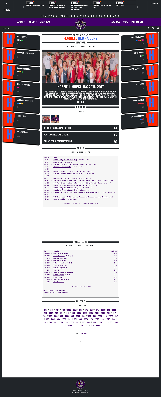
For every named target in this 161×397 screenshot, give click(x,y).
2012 (51, 313)
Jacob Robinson (59, 280)
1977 (97, 319)
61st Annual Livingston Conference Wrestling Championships (77, 183)
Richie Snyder (58, 275)
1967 (77, 322)
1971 (55, 322)
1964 (94, 322)
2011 (56, 313)
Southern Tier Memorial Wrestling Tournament (57, 6)
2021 (75, 310)
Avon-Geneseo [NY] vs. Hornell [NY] (67, 178)
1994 (78, 316)
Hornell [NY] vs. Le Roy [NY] (65, 160)
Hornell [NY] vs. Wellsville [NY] (66, 188)
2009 (67, 313)
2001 (114, 313)
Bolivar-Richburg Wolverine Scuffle (67, 174)
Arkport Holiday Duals (62, 167)
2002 (108, 313)
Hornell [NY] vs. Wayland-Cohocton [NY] (69, 185)
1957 (75, 325)
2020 (80, 310)
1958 (70, 325)
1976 (102, 319)
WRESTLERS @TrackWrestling (58, 141)
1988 (111, 316)
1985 (53, 319)
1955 (86, 325)
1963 (100, 322)
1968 (72, 322)
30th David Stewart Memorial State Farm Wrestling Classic (77, 181)
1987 (116, 316)
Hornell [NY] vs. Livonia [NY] (65, 190)
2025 (51, 310)
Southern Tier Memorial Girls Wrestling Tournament (79, 7)
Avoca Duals (57, 162)
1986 (47, 319)
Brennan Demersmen (25, 53)
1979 (86, 319)
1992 (89, 316)
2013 (45, 313)
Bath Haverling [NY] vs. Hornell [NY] (68, 165)
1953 (98, 325)
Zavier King (21, 116)
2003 (103, 313)
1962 (105, 322)
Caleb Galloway (59, 256)
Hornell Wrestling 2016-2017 (80, 87)
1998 (56, 316)
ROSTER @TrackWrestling (56, 135)
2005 (91, 313)
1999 (50, 316)
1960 (116, 322)
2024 (57, 310)
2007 (79, 313)
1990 (100, 316)
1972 (50, 322)
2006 (85, 313)
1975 (108, 319)
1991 (94, 316)
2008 (73, 313)
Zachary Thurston (24, 100)
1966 (83, 322)
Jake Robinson (22, 132)
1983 (64, 319)
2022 (69, 310)
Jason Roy (56, 270)
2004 (97, 313)
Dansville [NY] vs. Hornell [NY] (66, 171)
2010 (61, 313)
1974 (114, 319)
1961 (111, 322)
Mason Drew (22, 37)
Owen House (57, 261)
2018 (92, 310)
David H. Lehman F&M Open (35, 5)
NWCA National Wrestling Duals (102, 6)
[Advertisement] (21, 164)
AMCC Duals (120, 5)
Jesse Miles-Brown (60, 265)
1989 (105, 316)
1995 (72, 316)
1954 (92, 325)
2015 (108, 310)
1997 (61, 316)
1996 (67, 316)
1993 (83, 316)
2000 (44, 316)
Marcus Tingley (23, 84)
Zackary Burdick (24, 68)
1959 (64, 325)
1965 (88, 322)
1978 (91, 319)
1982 (69, 319)
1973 (44, 322)
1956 (81, 325)
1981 (75, 319)
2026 (45, 310)
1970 (61, 322)
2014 (114, 310)
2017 (97, 310)
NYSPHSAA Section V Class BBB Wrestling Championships (75, 193)
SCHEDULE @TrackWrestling (57, 128)
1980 (80, 319)
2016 (103, 310)
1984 (58, 319)
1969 (66, 322)
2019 (86, 310)
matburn (84, 333)
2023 (63, 310)
